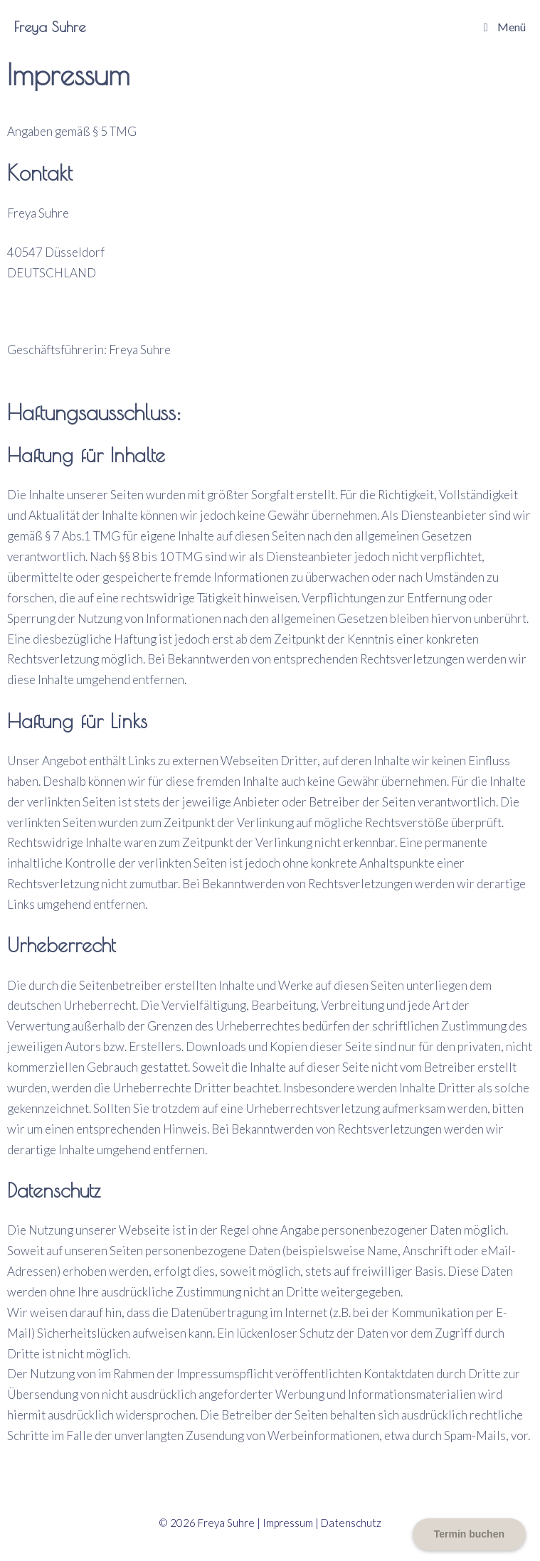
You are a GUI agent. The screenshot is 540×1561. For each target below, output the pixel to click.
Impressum (288, 1522)
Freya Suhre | (230, 1522)
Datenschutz (351, 1522)
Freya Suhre (49, 26)
